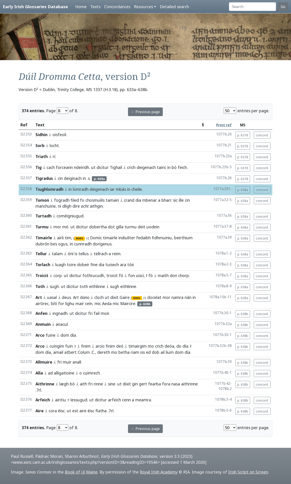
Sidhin (41, 134)
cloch (99, 297)
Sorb (40, 145)
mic (98, 303)
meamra (143, 399)
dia (138, 200)
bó (174, 167)
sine (111, 384)
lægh (64, 384)
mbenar (149, 200)
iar (112, 189)
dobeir (83, 264)
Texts (95, 6)
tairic (161, 167)
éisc (61, 410)
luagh (60, 264)
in (169, 167)
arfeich (114, 399)
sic (175, 200)
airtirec (42, 303)
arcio (100, 346)
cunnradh (83, 244)
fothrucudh (93, 275)
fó (121, 275)
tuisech (112, 264)
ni (59, 206)
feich (182, 167)
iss (142, 352)
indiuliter (126, 237)
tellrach (101, 253)
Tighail (116, 167)
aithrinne (189, 384)
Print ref (224, 125)
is (76, 253)
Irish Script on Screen (248, 472)
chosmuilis (95, 200)
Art (38, 297)
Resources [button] (143, 6)
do (178, 346)
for (61, 303)
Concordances (117, 6)
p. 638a (242, 190)
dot (111, 226)
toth (84, 286)
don (173, 275)
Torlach (42, 264)
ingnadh (60, 313)
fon (131, 275)
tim (68, 237)
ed (148, 352)
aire (82, 410)
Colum (84, 352)
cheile (136, 189)
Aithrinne (44, 384)
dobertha (98, 226)
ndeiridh (81, 167)
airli (60, 237)
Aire (39, 410)
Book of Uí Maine (81, 472)
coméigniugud (70, 216)
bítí (54, 303)
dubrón (42, 244)
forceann (64, 167)
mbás (121, 189)
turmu (131, 226)
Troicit (41, 275)
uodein (152, 226)
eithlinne (97, 286)
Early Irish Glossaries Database (35, 6)
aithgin (96, 206)
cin (60, 178)
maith (163, 275)
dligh (66, 206)
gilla (119, 226)
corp (57, 275)
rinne (98, 384)
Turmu (41, 226)
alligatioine (64, 373)
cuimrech (91, 373)
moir (105, 313)
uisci (140, 275)
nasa (175, 384)
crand (129, 200)
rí (54, 156)
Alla (39, 373)
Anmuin (43, 324)
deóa (169, 346)
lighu (69, 303)
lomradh (80, 189)
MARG (79, 238)
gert (143, 384)
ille (181, 200)
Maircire (127, 303)
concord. (262, 135)
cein (88, 303)
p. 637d (242, 135)
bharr (166, 200)
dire (76, 206)
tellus (83, 253)
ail (163, 352)
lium (170, 352)
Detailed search (174, 6)
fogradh (62, 200)
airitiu (60, 399)
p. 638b (242, 314)
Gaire (125, 297)
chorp (183, 275)
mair (79, 303)
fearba (154, 384)
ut (93, 167)
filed (75, 200)
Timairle (43, 237)
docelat (154, 297)
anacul (62, 324)
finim (85, 346)
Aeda (107, 303)
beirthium (183, 237)
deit (141, 226)
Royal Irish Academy (159, 472)
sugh (54, 286)
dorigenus (102, 244)
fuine (50, 335)
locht (54, 145)
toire (71, 264)
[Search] (252, 6)
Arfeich (42, 399)
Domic (96, 237)
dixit (114, 297)
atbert (70, 352)
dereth (103, 352)
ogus (63, 244)
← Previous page (145, 111)
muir (67, 362)
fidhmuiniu (162, 237)
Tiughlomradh (49, 189)
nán (188, 297)
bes (53, 244)
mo (151, 346)
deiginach (73, 178)
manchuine (45, 206)
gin (135, 384)
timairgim (137, 346)
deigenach (146, 167)
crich (131, 167)
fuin (69, 346)
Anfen (41, 313)
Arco (40, 335)
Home (81, 6)
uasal (52, 297)
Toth (40, 286)
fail (97, 313)
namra (177, 297)
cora (53, 410)
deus (66, 297)
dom (64, 335)
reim (116, 253)
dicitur (103, 167)
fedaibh (143, 237)
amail (58, 352)
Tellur (41, 253)
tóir (130, 264)
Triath (41, 156)
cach (51, 167)
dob (155, 352)
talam (57, 253)
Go (283, 6)
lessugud (78, 399)
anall (77, 362)
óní (70, 253)
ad (50, 373)
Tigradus (44, 178)
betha (124, 352)
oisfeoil (59, 134)
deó (119, 346)
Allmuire (43, 362)
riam (135, 352)
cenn (126, 399)
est (75, 410)
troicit (112, 275)
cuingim (57, 346)
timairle (110, 237)
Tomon (42, 200)
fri (90, 313)
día (73, 335)
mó (65, 226)
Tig (38, 167)
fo (82, 200)
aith (83, 384)
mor (57, 226)
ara (123, 264)
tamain (112, 200)
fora (166, 384)
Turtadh (43, 216)
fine (94, 264)
